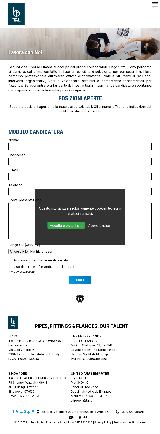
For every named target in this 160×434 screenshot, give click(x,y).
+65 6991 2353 (28, 396)
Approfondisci (99, 225)
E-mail (80, 174)
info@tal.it (80, 417)
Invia (80, 280)
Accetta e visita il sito (66, 225)
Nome (80, 144)
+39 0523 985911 (132, 411)
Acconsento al (39, 260)
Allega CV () (80, 249)
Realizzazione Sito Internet (130, 422)
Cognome (80, 159)
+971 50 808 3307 (94, 396)
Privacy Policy (102, 422)
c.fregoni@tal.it (81, 400)
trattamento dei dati (54, 260)
